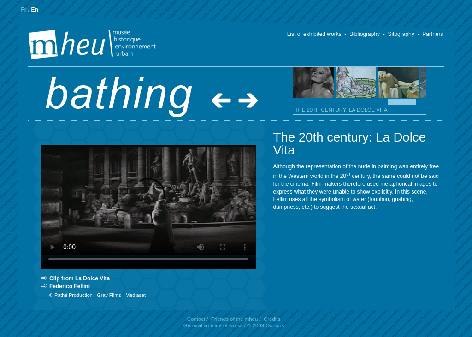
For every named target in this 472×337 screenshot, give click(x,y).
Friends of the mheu (234, 319)
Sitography (401, 34)
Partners (432, 34)
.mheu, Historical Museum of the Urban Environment (77, 45)
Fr (24, 9)
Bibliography (364, 34)
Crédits (272, 319)
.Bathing (119, 97)
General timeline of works (213, 325)
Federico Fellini (69, 286)
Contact (196, 319)
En (34, 9)
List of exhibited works (314, 34)
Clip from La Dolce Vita (79, 278)
